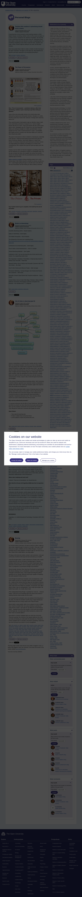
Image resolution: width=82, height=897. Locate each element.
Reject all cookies (32, 460)
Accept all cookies (16, 460)
